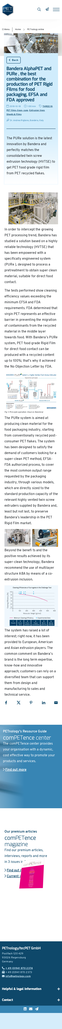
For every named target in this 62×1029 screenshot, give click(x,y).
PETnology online (35, 29)
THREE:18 (47, 106)
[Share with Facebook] (6, 703)
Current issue (16, 876)
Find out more (14, 769)
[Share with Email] (56, 703)
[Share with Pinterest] (31, 703)
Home (18, 29)
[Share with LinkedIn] (43, 703)
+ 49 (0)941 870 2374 (17, 968)
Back (13, 60)
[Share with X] (19, 703)
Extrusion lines (37, 110)
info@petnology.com (16, 976)
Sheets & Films (13, 114)
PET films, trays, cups (17, 110)
